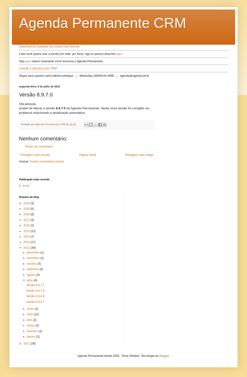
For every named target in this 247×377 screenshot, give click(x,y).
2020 (27, 203)
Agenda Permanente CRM (102, 23)
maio (30, 314)
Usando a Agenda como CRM (38, 68)
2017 (27, 220)
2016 (27, 225)
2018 (27, 214)
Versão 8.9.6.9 (35, 296)
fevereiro (33, 331)
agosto (31, 275)
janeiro (31, 336)
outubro (32, 263)
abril (30, 320)
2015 (27, 231)
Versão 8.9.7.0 (35, 290)
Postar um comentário (39, 146)
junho (31, 308)
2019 (27, 208)
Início (26, 185)
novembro (33, 258)
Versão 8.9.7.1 (35, 285)
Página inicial (87, 155)
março (31, 325)
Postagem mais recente (35, 155)
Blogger (164, 356)
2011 (27, 343)
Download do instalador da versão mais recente (49, 46)
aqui (119, 54)
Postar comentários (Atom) (47, 161)
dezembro (33, 252)
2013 (27, 242)
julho (30, 280)
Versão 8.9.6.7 (35, 302)
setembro (33, 269)
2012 (27, 247)
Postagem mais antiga (139, 155)
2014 (27, 236)
